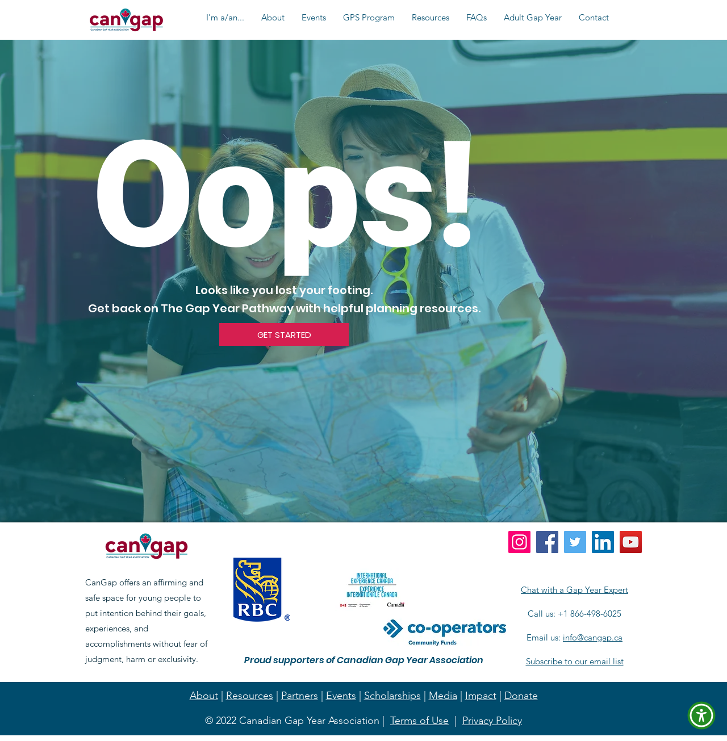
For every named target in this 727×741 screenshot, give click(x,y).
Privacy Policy (492, 720)
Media (443, 695)
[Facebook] (547, 542)
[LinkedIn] (603, 542)
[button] (225, 17)
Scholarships (392, 695)
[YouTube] (631, 542)
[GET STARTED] (284, 334)
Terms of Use (419, 720)
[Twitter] (575, 542)
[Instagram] (519, 542)
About (204, 695)
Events (341, 695)
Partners (299, 695)
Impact (480, 695)
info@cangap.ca (592, 637)
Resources (249, 695)
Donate (521, 695)
